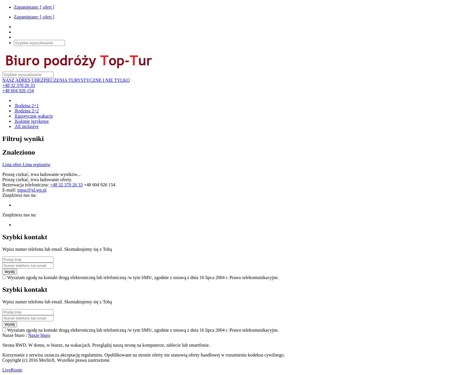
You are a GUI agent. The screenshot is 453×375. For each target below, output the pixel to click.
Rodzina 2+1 (26, 105)
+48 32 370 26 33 (18, 85)
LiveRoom (12, 369)
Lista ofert (12, 164)
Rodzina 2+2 (26, 110)
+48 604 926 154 (18, 90)
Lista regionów (36, 164)
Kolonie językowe (31, 121)
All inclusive (26, 126)
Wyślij (10, 272)
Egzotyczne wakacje (33, 116)
